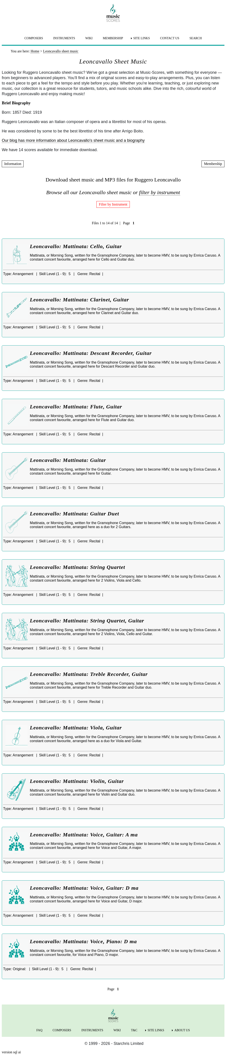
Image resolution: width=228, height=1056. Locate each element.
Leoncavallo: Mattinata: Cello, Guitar (76, 246)
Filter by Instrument (113, 204)
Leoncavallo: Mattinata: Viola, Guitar (76, 728)
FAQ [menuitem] (39, 1030)
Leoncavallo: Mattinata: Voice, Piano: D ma (83, 941)
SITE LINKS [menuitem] (141, 38)
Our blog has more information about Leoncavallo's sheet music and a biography (73, 140)
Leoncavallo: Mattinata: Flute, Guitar (76, 407)
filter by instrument (159, 192)
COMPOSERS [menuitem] (33, 38)
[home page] (113, 13)
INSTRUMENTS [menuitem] (64, 38)
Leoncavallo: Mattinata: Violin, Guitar (77, 781)
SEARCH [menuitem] (195, 38)
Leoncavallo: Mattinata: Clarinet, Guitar (79, 300)
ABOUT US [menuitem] (182, 1030)
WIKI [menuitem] (89, 38)
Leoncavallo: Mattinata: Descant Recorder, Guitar (91, 353)
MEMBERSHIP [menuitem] (113, 38)
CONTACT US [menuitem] (169, 38)
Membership (213, 164)
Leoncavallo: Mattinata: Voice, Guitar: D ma (84, 888)
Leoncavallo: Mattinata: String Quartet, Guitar (87, 621)
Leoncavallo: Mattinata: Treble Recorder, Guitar (89, 674)
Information (12, 164)
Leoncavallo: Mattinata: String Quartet (77, 567)
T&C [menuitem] (134, 1030)
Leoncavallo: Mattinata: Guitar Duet (74, 514)
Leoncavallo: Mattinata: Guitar (68, 460)
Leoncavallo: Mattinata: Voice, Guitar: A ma (84, 835)
